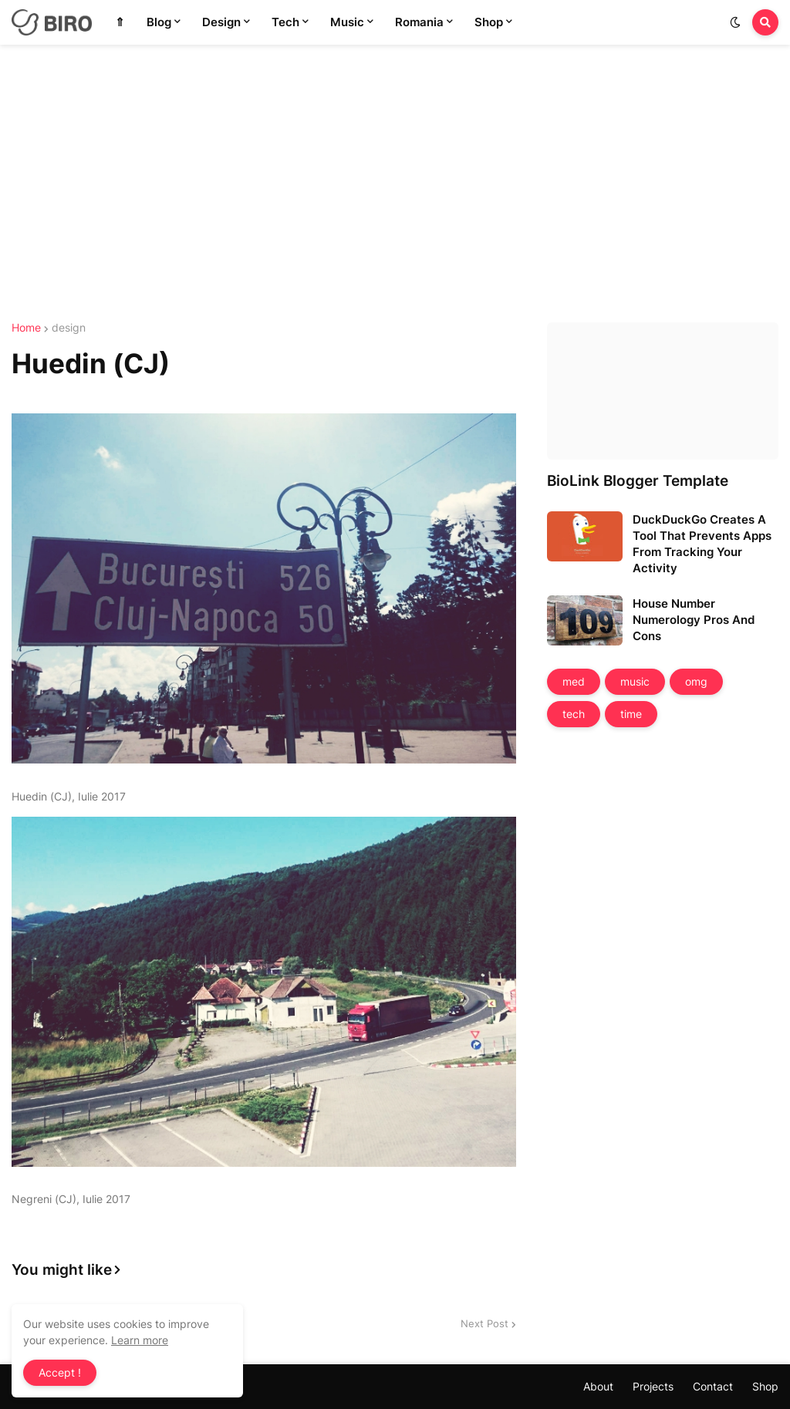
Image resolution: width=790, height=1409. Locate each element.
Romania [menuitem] (419, 22)
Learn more (139, 1340)
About (598, 1386)
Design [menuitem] (221, 22)
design (69, 327)
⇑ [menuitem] (120, 22)
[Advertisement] (395, 184)
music (635, 681)
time (631, 713)
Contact (713, 1386)
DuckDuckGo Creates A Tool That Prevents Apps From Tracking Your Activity (702, 543)
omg (696, 681)
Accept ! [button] (60, 1372)
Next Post (484, 1323)
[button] (735, 22)
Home (26, 327)
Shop (765, 1386)
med (573, 681)
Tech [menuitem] (285, 22)
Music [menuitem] (347, 22)
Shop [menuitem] (488, 22)
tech (573, 713)
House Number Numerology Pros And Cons (694, 619)
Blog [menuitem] (159, 22)
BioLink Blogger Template (637, 481)
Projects (653, 1386)
